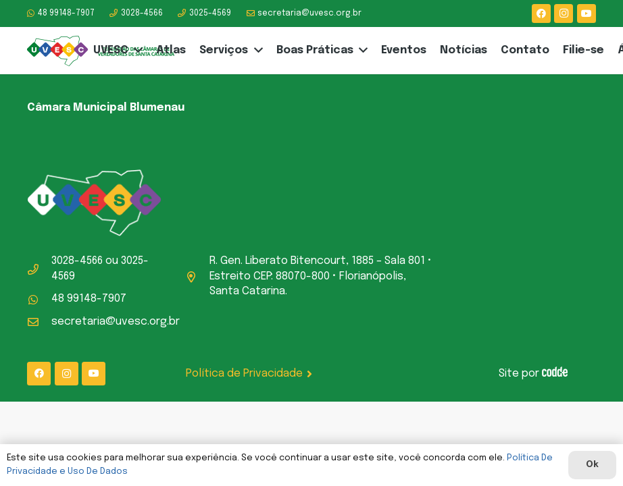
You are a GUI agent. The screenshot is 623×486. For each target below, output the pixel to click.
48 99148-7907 (88, 298)
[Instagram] (563, 13)
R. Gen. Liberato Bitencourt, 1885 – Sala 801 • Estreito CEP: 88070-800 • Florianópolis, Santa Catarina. (320, 276)
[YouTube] (586, 13)
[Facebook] (541, 13)
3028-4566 (77, 261)
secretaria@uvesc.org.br (115, 321)
